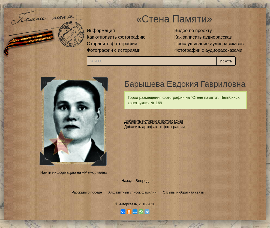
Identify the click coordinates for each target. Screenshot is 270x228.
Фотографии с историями (113, 50)
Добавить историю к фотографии (153, 121)
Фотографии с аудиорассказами (208, 50)
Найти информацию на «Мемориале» (73, 172)
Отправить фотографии (112, 43)
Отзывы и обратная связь (183, 192)
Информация (101, 30)
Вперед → (145, 180)
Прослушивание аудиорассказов (209, 43)
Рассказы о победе (87, 192)
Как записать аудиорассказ (203, 37)
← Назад (124, 180)
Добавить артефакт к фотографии (154, 127)
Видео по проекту (193, 30)
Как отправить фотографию (116, 37)
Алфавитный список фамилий (132, 192)
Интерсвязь (127, 204)
